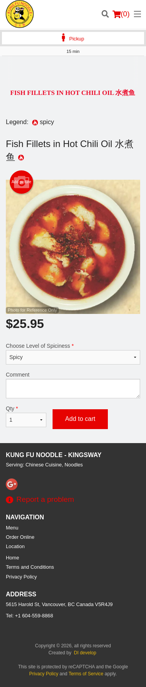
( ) (121, 14)
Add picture (22, 182)
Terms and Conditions (30, 567)
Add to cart (80, 418)
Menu (12, 528)
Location (15, 546)
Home (12, 558)
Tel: (29, 616)
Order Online (20, 537)
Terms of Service (86, 673)
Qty (26, 416)
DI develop (85, 652)
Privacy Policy (21, 577)
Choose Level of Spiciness (73, 354)
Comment (73, 385)
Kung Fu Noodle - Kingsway (54, 455)
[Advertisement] (73, 71)
